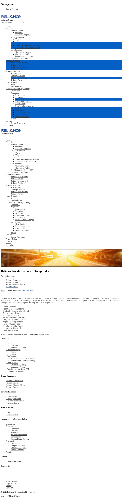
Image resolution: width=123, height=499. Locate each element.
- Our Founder (11, 356)
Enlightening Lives (22, 112)
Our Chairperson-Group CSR (22, 56)
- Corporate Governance (15, 371)
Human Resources (18, 123)
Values (18, 41)
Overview (19, 33)
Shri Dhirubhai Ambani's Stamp (27, 48)
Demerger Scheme (18, 76)
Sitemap (9, 486)
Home (8, 26)
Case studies (10, 441)
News (13, 84)
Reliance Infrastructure (19, 63)
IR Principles (16, 74)
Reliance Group (17, 30)
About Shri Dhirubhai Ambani (27, 46)
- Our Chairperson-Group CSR (17, 369)
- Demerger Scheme (13, 399)
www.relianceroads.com (38, 334)
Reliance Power (17, 65)
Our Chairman (16, 50)
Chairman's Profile (22, 54)
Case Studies (15, 108)
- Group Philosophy (13, 350)
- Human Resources (13, 461)
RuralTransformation (19, 435)
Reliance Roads (17, 69)
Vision (17, 39)
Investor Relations (13, 71)
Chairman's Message (23, 52)
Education (19, 97)
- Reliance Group (12, 343)
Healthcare (19, 99)
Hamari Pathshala (22, 117)
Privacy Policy (11, 481)
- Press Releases (12, 415)
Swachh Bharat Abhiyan (24, 106)
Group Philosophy (18, 37)
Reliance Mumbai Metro (20, 67)
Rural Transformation (23, 102)
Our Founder (15, 43)
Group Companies (13, 61)
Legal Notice (11, 483)
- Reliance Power (12, 403)
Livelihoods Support (23, 114)
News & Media (12, 82)
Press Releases (16, 86)
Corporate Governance (19, 58)
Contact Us (10, 125)
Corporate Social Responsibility (18, 89)
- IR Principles (11, 396)
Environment (20, 104)
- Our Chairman (12, 363)
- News (8, 412)
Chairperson (15, 91)
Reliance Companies (23, 35)
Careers (9, 121)
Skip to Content (12, 9)
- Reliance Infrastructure (15, 401)
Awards (13, 119)
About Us (9, 28)
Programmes (15, 93)
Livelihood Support (18, 448)
